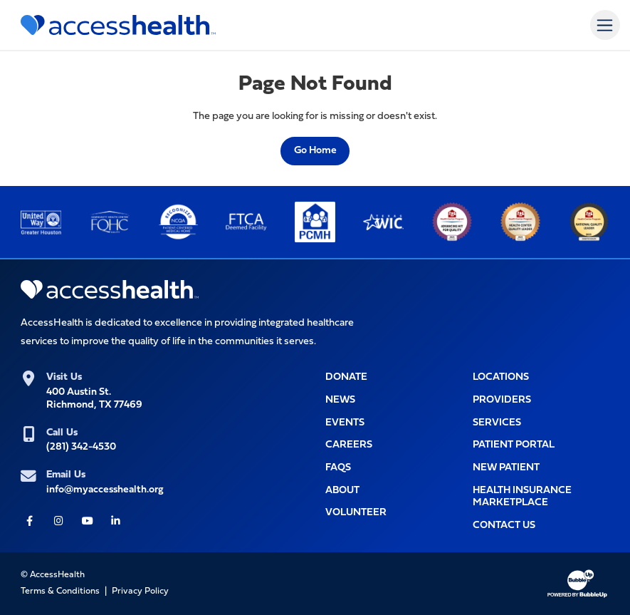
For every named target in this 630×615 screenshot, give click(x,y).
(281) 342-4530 (81, 447)
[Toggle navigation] (604, 24)
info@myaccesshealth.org (105, 490)
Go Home (315, 150)
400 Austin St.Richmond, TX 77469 (94, 398)
